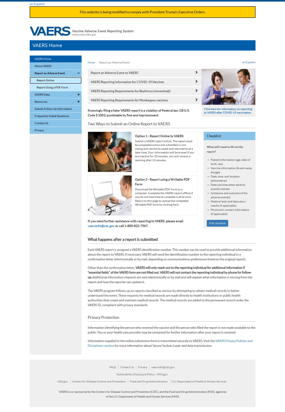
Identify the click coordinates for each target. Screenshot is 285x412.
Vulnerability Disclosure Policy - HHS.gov (142, 374)
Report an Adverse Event (50, 73)
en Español (37, 4)
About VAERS (43, 66)
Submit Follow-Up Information (53, 108)
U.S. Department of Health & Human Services (199, 381)
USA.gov (62, 381)
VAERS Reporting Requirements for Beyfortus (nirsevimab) (144, 91)
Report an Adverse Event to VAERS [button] (144, 73)
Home (91, 62)
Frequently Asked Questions (52, 116)
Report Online (45, 80)
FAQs (112, 367)
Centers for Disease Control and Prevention (99, 381)
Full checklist (217, 223)
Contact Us (41, 123)
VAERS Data (42, 94)
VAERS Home (47, 45)
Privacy (39, 130)
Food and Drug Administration (149, 381)
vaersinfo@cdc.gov (101, 226)
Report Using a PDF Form (52, 87)
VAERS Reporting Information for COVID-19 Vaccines (144, 82)
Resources (41, 101)
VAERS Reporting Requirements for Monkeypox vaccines (144, 100)
